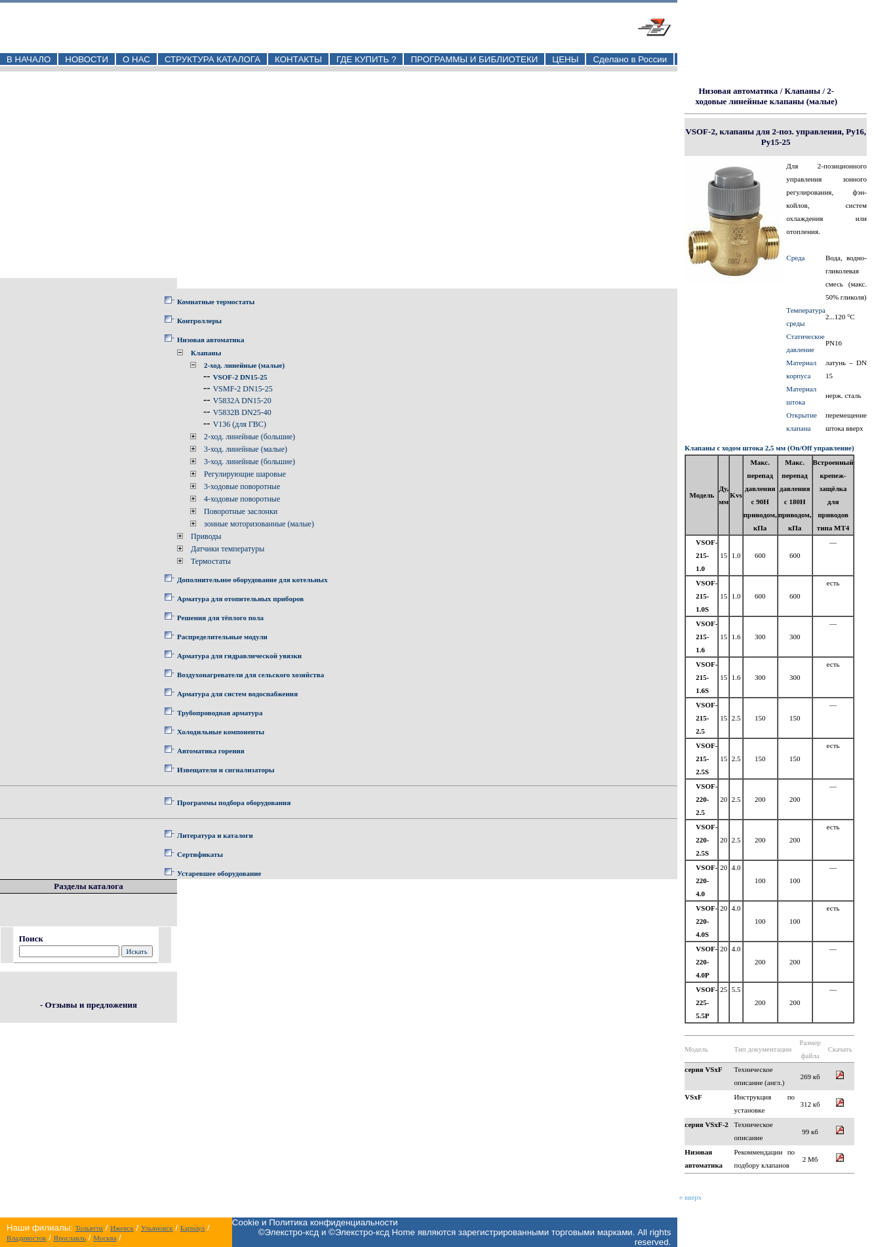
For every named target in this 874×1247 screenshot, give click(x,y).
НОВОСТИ (86, 59)
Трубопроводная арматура (219, 713)
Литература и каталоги (215, 835)
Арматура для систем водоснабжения (237, 694)
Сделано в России (630, 59)
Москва (104, 1238)
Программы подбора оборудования (233, 802)
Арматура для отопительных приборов (240, 599)
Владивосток (26, 1238)
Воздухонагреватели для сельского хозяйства (250, 675)
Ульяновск (157, 1228)
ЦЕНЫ (565, 59)
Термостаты (211, 561)
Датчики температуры (227, 548)
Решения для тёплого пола (220, 618)
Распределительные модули (222, 637)
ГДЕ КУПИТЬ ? (366, 59)
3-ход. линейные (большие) (249, 461)
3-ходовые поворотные (242, 486)
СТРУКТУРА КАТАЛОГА (212, 59)
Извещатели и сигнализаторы (226, 770)
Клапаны (206, 353)
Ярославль (70, 1238)
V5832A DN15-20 (242, 400)
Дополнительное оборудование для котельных (252, 580)
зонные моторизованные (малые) (259, 523)
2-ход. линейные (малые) (244, 365)
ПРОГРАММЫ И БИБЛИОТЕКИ (474, 59)
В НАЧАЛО (28, 59)
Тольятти (89, 1228)
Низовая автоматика (210, 340)
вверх (690, 1197)
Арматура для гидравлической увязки (239, 656)
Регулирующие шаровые (245, 474)
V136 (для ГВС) (239, 424)
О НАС (136, 59)
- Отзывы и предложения (88, 1005)
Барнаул (192, 1228)
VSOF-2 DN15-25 (240, 377)
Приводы (206, 536)
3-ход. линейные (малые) (245, 449)
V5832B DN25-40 (242, 412)
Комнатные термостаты (215, 302)
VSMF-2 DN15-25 (243, 388)
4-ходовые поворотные (242, 499)
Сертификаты (200, 854)
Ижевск (122, 1228)
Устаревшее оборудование (219, 873)
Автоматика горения (211, 751)
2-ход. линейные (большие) (249, 436)
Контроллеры (199, 321)
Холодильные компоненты (220, 732)
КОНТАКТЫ (298, 59)
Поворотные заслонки (240, 511)
